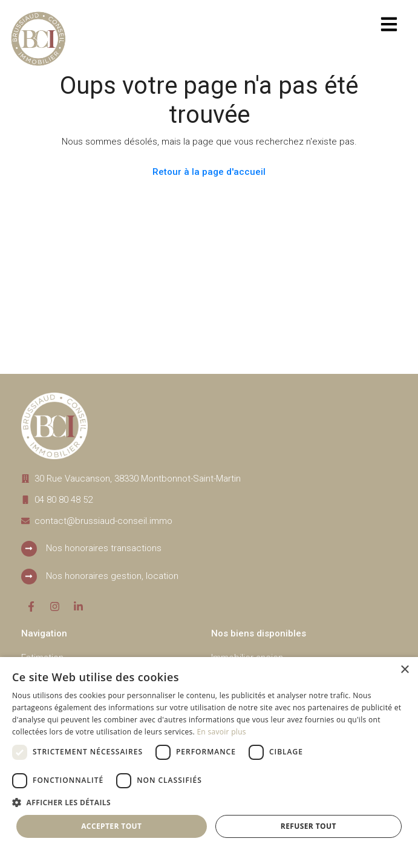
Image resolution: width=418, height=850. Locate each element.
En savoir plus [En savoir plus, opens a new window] (221, 732)
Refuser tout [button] (308, 826)
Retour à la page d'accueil (209, 171)
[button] (209, 802)
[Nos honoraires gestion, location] (29, 576)
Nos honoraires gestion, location (112, 575)
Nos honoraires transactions (104, 548)
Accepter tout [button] (111, 826)
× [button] (404, 670)
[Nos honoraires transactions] (29, 549)
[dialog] (209, 753)
